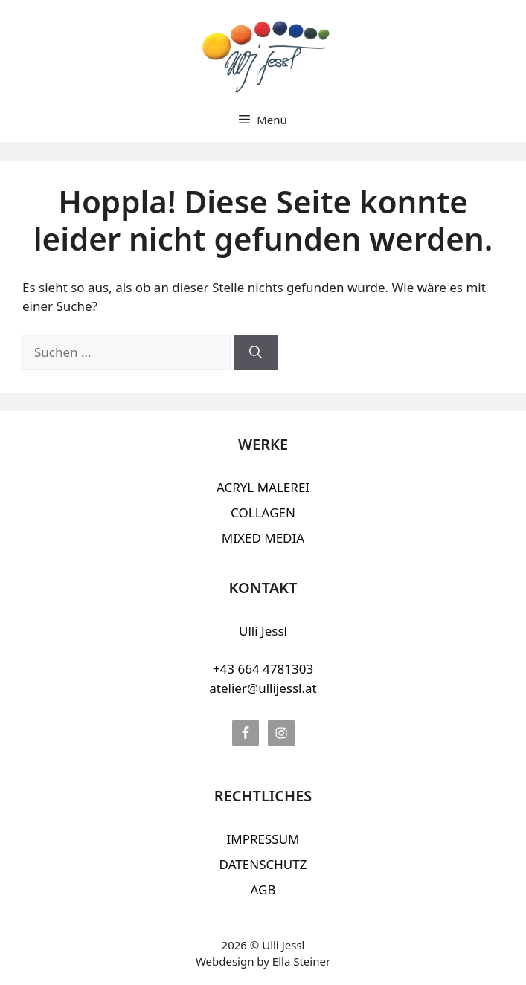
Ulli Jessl (263, 630)
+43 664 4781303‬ (263, 668)
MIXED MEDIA (263, 537)
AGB (263, 889)
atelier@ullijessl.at (262, 688)
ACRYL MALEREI (263, 487)
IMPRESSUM (262, 838)
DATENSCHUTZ (263, 864)
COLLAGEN (263, 512)
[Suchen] (256, 352)
